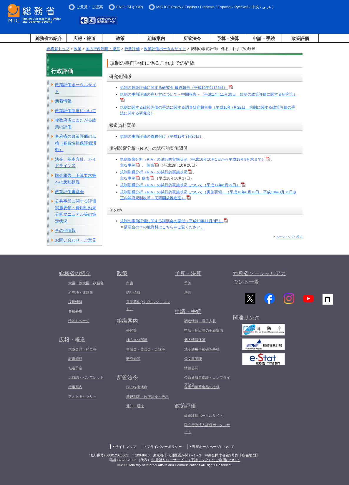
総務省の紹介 (48, 38)
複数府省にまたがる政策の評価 (75, 123)
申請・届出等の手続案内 (203, 330)
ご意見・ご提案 (89, 7)
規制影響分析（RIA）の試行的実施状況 (156, 172)
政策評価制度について (75, 110)
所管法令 (192, 38)
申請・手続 (264, 38)
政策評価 (300, 38)
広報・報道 (84, 38)
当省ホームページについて (213, 447)
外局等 (131, 330)
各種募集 (75, 311)
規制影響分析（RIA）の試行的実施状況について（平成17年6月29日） (182, 185)
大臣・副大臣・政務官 (86, 283)
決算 (187, 292)
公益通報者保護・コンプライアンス (207, 381)
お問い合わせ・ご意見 (75, 240)
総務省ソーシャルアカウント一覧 (259, 277)
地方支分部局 (136, 340)
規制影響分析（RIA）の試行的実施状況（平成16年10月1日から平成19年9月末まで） (195, 159)
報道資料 (75, 359)
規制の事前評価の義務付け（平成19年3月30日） (161, 136)
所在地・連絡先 (80, 292)
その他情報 (65, 230)
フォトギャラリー (82, 396)
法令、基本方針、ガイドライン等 (75, 162)
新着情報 (63, 101)
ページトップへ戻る (289, 236)
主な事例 (130, 165)
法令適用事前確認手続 (202, 349)
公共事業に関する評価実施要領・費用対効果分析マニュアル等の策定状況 (75, 211)
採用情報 (75, 302)
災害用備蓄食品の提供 (202, 387)
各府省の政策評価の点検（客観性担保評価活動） (75, 143)
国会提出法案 (136, 387)
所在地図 (249, 455)
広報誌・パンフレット (86, 378)
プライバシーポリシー (164, 447)
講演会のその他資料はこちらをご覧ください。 (164, 227)
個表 (153, 165)
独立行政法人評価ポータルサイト (207, 428)
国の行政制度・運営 (103, 48)
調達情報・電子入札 (200, 321)
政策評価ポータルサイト (165, 48)
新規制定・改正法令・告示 (147, 397)
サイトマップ (125, 447)
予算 (187, 283)
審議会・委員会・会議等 (145, 349)
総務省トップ (57, 48)
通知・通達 (135, 406)
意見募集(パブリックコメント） (148, 305)
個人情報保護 (194, 340)
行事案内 (75, 387)
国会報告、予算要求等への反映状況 (75, 179)
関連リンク (246, 319)
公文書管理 (193, 359)
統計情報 (133, 292)
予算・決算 (228, 38)
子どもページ (78, 321)
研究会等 (133, 359)
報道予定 (75, 368)
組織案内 (156, 38)
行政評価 (132, 48)
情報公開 (191, 368)
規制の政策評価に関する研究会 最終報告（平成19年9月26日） (176, 87)
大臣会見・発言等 (82, 349)
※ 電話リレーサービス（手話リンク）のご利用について (195, 460)
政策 (120, 38)
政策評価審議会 (69, 191)
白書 (129, 283)
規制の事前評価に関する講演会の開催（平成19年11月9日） (174, 221)
